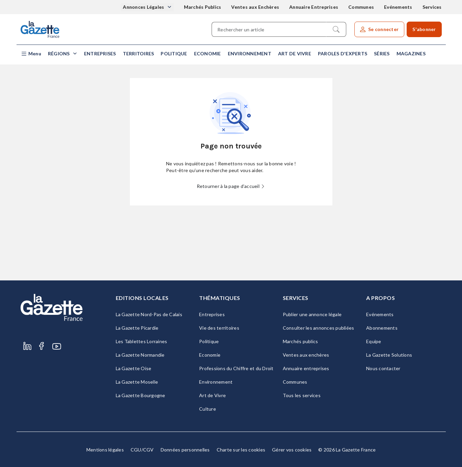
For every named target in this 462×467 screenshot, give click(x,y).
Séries (382, 53)
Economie (207, 53)
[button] (31, 54)
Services (432, 7)
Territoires (138, 53)
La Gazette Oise (134, 368)
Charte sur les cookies (241, 449)
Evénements (398, 7)
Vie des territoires (219, 328)
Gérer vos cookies (291, 449)
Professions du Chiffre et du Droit (236, 368)
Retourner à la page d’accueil (231, 186)
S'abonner (424, 29)
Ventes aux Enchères (255, 7)
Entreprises (100, 53)
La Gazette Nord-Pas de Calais (149, 314)
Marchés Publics (202, 7)
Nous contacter (383, 368)
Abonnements (382, 328)
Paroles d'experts (342, 53)
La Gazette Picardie (137, 328)
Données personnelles (185, 449)
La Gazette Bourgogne (140, 395)
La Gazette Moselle (137, 382)
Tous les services (302, 395)
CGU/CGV (142, 449)
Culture (207, 409)
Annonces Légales (144, 7)
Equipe (373, 341)
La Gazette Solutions (389, 355)
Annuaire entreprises (306, 368)
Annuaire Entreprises (313, 7)
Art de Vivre (294, 53)
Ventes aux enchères (306, 355)
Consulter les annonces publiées (318, 328)
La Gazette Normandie (140, 355)
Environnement (249, 53)
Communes (361, 7)
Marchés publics (300, 341)
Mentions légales (105, 449)
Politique (174, 53)
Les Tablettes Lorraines (141, 341)
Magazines (411, 53)
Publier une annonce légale (312, 314)
